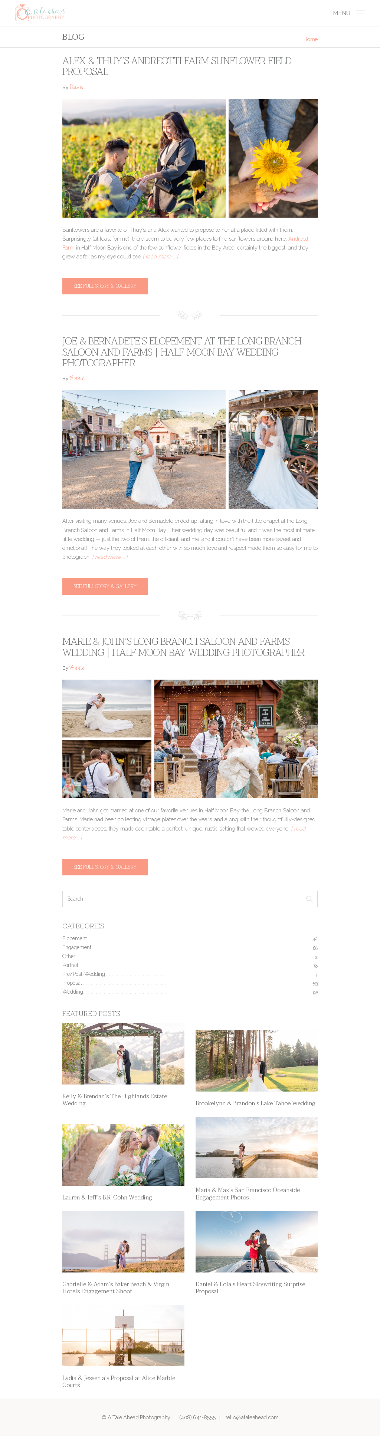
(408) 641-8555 (197, 1417)
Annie (77, 379)
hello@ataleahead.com (252, 1417)
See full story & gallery (105, 286)
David (76, 88)
